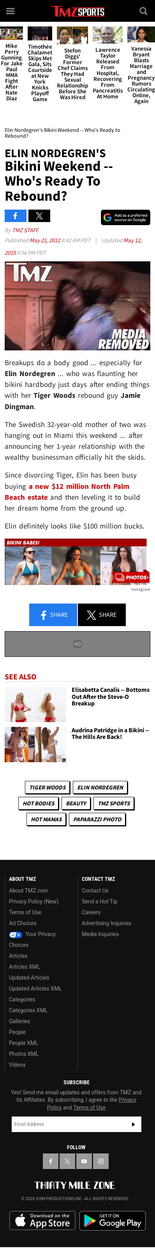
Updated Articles (29, 978)
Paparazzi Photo (97, 819)
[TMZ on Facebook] (50, 1161)
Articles (18, 956)
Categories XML (28, 1010)
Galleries (19, 1021)
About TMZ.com (28, 890)
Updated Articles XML (35, 988)
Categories (22, 999)
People (17, 1032)
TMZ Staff (25, 230)
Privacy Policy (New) (33, 901)
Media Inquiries (100, 934)
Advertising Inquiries (106, 923)
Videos (17, 1065)
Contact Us (95, 890)
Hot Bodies (38, 803)
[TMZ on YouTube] (84, 1161)
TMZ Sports (114, 803)
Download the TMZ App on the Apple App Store (42, 1220)
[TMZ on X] (67, 1161)
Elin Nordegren (100, 787)
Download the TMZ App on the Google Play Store (112, 1221)
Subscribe (133, 1124)
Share (53, 615)
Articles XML (24, 967)
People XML (23, 1043)
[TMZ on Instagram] (101, 1161)
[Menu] (11, 11)
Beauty (76, 803)
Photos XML (24, 1054)
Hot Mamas (46, 819)
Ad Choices (23, 923)
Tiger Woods (47, 787)
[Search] (144, 11)
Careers (91, 912)
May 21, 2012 (45, 240)
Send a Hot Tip (99, 901)
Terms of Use (25, 912)
